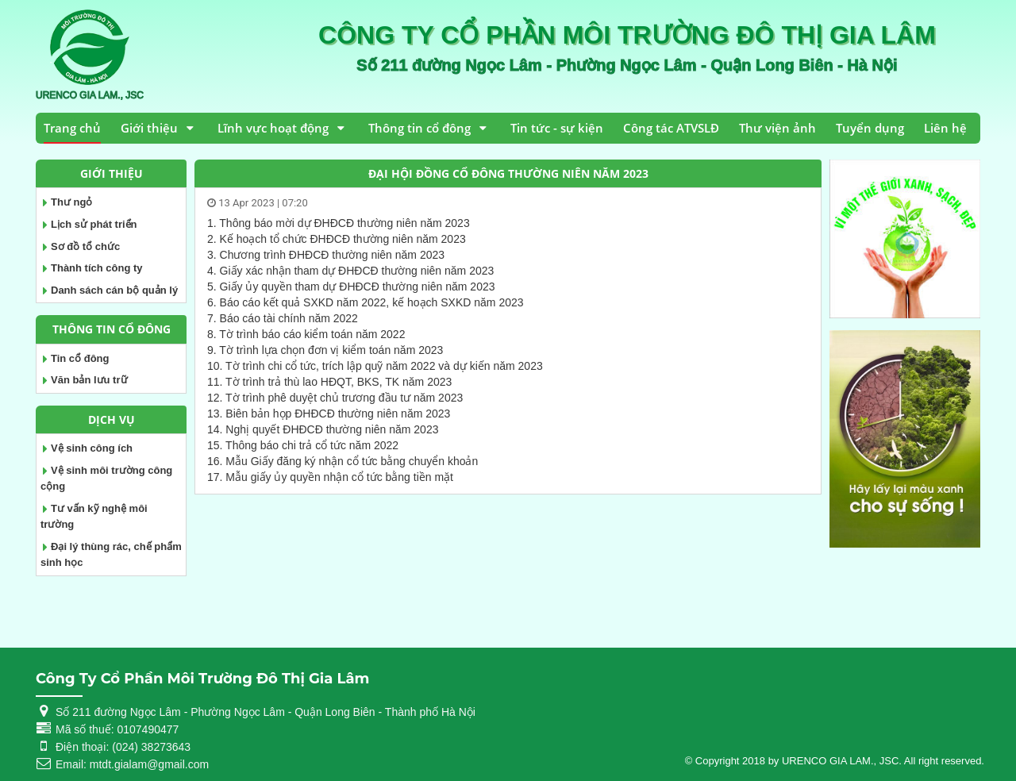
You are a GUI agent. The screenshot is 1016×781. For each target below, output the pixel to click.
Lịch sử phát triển (94, 224)
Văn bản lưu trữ (89, 380)
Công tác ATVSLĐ (671, 128)
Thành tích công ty (97, 268)
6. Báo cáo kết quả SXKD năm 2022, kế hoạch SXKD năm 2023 (365, 302)
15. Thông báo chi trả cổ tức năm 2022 (302, 445)
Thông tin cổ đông (419, 128)
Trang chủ (72, 128)
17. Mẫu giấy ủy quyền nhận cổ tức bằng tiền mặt (330, 477)
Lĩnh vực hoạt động (273, 128)
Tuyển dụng (870, 128)
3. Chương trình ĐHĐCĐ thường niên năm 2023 (325, 254)
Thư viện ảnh (777, 128)
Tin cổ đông (80, 358)
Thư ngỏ (71, 202)
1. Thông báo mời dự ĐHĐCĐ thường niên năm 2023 (338, 223)
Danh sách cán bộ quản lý (114, 290)
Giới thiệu (149, 128)
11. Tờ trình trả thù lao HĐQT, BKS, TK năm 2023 (329, 381)
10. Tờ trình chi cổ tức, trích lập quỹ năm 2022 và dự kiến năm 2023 (375, 366)
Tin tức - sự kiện (556, 128)
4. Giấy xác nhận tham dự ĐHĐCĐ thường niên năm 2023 (350, 270)
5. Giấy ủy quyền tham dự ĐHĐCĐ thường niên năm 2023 (351, 286)
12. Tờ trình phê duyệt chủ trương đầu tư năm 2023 (335, 397)
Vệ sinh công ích (92, 448)
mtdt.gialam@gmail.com (149, 764)
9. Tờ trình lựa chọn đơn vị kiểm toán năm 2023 (325, 350)
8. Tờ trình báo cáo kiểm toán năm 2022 (306, 334)
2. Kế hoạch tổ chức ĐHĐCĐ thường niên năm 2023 (336, 239)
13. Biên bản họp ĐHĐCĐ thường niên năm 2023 (328, 413)
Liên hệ (945, 128)
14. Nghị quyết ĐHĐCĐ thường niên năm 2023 (322, 429)
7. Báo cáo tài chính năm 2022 (282, 318)
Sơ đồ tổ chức (85, 246)
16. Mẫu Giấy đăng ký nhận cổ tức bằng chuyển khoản (342, 461)
